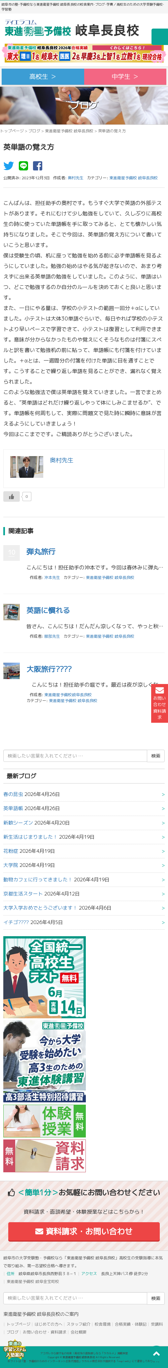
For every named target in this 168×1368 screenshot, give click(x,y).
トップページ (12, 131)
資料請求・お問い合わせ (84, 1231)
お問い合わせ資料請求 (159, 703)
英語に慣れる (48, 610)
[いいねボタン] (11, 496)
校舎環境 (103, 1324)
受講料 (157, 1324)
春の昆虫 (13, 794)
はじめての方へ (48, 1324)
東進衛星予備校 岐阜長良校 (69, 131)
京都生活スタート (23, 893)
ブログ (34, 131)
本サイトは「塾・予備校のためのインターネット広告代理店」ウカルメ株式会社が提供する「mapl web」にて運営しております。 (84, 1361)
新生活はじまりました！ (30, 836)
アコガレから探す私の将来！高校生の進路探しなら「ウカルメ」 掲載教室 (84, 1353)
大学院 (10, 865)
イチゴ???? (16, 922)
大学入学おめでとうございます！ (40, 907)
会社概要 (78, 1332)
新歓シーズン (18, 822)
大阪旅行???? (49, 669)
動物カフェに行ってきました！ (38, 879)
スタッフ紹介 (78, 1324)
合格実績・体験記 (131, 1324)
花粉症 (10, 851)
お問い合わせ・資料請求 (44, 1332)
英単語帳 (13, 808)
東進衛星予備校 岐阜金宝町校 (33, 1281)
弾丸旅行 (40, 551)
